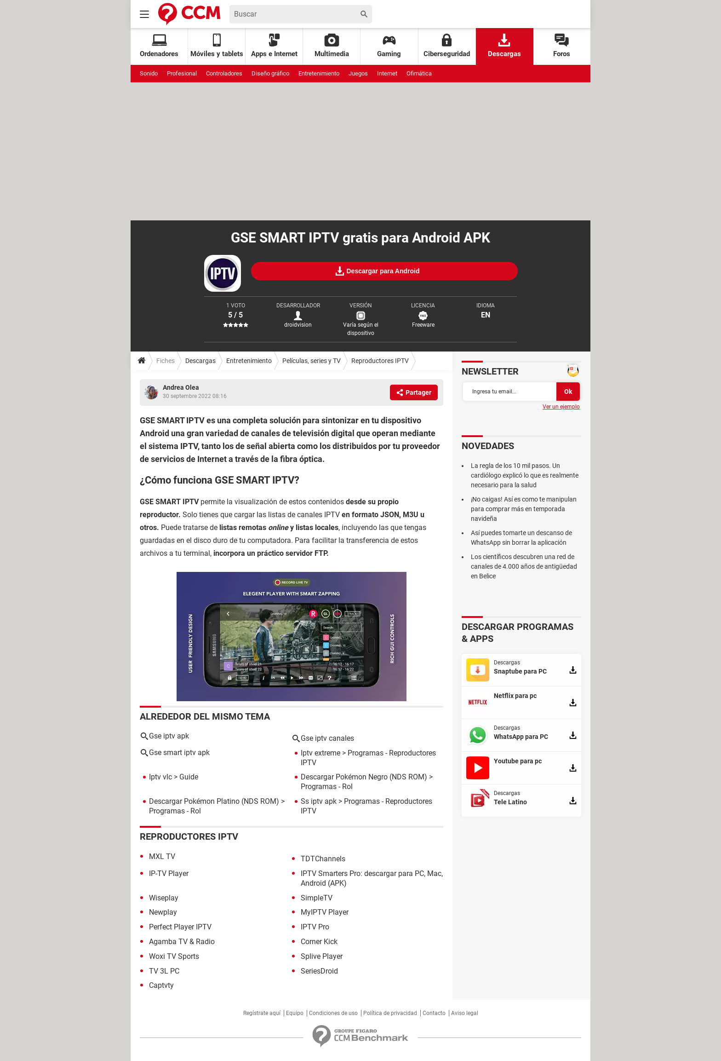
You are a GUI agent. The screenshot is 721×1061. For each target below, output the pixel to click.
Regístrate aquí (261, 1013)
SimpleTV (316, 898)
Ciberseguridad (446, 46)
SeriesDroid (319, 971)
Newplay (163, 912)
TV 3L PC (164, 971)
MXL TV (162, 856)
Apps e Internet (274, 46)
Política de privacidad (390, 1013)
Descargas (504, 46)
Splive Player (322, 956)
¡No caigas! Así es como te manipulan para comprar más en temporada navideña (524, 509)
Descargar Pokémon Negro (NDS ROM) (364, 777)
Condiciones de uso (333, 1013)
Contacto (434, 1013)
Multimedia (332, 46)
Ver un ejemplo (561, 407)
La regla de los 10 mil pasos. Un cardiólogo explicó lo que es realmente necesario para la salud (524, 475)
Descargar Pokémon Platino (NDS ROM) (214, 801)
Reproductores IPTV (380, 360)
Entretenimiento (318, 73)
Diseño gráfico (270, 73)
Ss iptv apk (319, 801)
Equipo (294, 1013)
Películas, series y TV (311, 360)
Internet (387, 73)
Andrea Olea (181, 387)
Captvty (161, 985)
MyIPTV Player (325, 912)
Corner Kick (319, 941)
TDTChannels (323, 858)
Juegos (358, 73)
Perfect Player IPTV (180, 927)
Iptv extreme (320, 753)
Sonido (149, 73)
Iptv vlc (160, 777)
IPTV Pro (315, 927)
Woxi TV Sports (174, 956)
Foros (561, 46)
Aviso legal (464, 1013)
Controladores (224, 73)
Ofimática (419, 73)
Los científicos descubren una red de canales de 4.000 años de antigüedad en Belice (524, 566)
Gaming (389, 46)
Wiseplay (163, 898)
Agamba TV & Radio (182, 941)
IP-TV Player (169, 873)
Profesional (182, 73)
